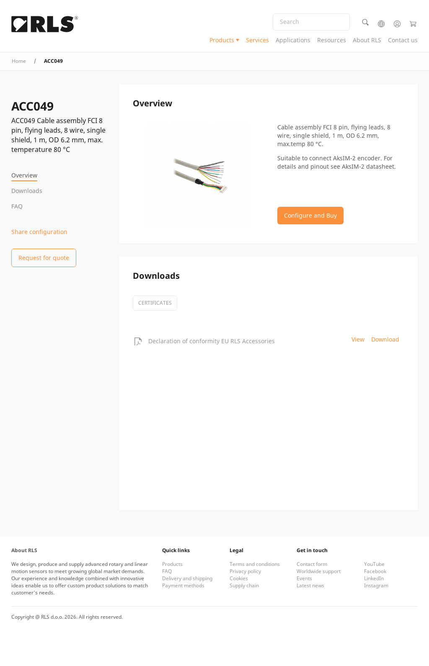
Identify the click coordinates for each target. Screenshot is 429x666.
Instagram (376, 585)
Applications (293, 40)
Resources (331, 40)
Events (304, 578)
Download (385, 339)
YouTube (374, 564)
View (357, 339)
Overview (24, 175)
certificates (155, 302)
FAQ (17, 206)
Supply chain (244, 585)
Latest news (310, 585)
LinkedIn (374, 578)
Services (257, 40)
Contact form (312, 564)
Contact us (403, 40)
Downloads (26, 191)
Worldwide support (319, 571)
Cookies (239, 578)
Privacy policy (245, 571)
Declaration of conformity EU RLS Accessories (211, 341)
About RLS (367, 40)
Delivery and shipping (187, 578)
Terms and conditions (255, 564)
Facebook (375, 571)
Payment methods (183, 585)
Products (221, 40)
